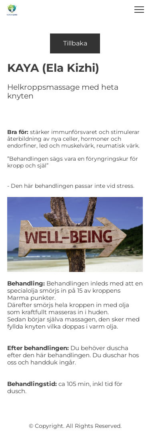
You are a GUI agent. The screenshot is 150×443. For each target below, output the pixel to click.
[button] (139, 9)
